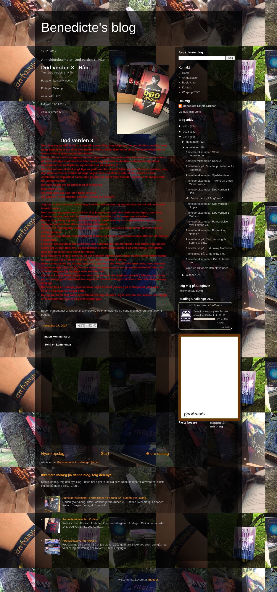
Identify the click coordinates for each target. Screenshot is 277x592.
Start (105, 453)
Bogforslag (188, 82)
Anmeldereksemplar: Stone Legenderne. (202, 153)
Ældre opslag (157, 453)
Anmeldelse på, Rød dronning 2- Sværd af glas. (205, 241)
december (193, 141)
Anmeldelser (190, 77)
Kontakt (187, 87)
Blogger (153, 579)
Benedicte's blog (88, 27)
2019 (186, 126)
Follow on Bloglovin (191, 290)
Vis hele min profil (190, 111)
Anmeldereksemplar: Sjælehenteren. (208, 175)
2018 (186, 131)
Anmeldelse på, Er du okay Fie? (205, 253)
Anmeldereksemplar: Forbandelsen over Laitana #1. (207, 223)
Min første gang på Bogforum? (204, 198)
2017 (186, 137)
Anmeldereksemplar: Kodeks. (80, 519)
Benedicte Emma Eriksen (199, 105)
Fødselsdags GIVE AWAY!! (79, 540)
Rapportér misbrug (218, 424)
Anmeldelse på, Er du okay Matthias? (208, 248)
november (193, 147)
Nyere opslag (52, 453)
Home (186, 73)
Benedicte (198, 311)
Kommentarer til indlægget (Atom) (78, 462)
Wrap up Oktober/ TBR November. (206, 268)
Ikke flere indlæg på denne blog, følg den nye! (77, 475)
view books (225, 327)
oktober (191, 275)
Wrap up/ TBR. (191, 92)
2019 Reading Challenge (205, 305)
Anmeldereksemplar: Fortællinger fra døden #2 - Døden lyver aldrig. (104, 497)
